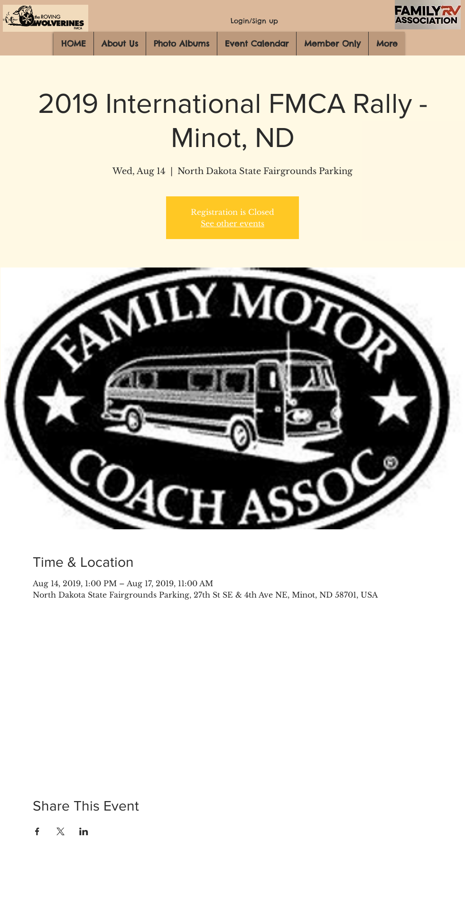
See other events (232, 223)
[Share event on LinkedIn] (83, 831)
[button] (119, 43)
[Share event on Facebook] (37, 831)
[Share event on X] (60, 831)
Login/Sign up (254, 21)
